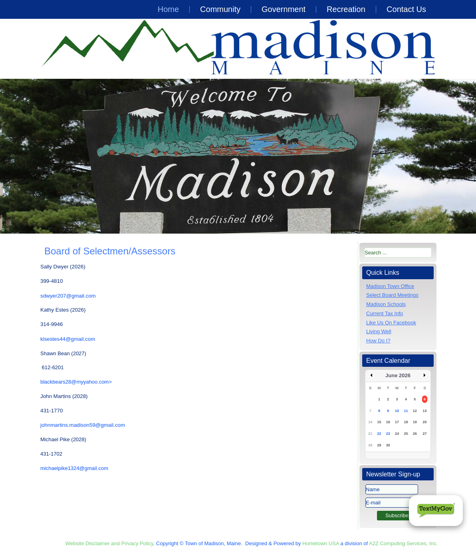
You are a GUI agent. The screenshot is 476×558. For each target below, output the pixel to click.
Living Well (378, 331)
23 (388, 434)
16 (388, 422)
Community (220, 9)
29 (379, 445)
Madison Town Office (390, 286)
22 (379, 434)
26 (415, 434)
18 (406, 422)
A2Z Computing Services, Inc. (403, 543)
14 (370, 422)
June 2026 (398, 375)
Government (283, 9)
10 (397, 411)
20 (424, 422)
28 (370, 445)
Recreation (346, 9)
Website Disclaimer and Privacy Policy (109, 543)
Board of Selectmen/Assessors (109, 251)
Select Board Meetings (392, 295)
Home (168, 9)
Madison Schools (386, 304)
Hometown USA (320, 543)
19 (415, 422)
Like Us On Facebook (391, 323)
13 (424, 411)
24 (397, 434)
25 (406, 434)
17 (397, 422)
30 (388, 445)
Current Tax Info (384, 313)
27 (424, 434)
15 (379, 422)
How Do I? (378, 341)
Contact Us (406, 9)
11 (406, 411)
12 (415, 411)
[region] (238, 156)
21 (370, 434)
